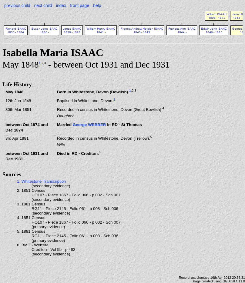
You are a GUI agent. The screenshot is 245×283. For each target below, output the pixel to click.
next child (43, 5)
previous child (17, 5)
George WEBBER (89, 124)
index (61, 5)
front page (79, 5)
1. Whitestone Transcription (41, 181)
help (97, 5)
